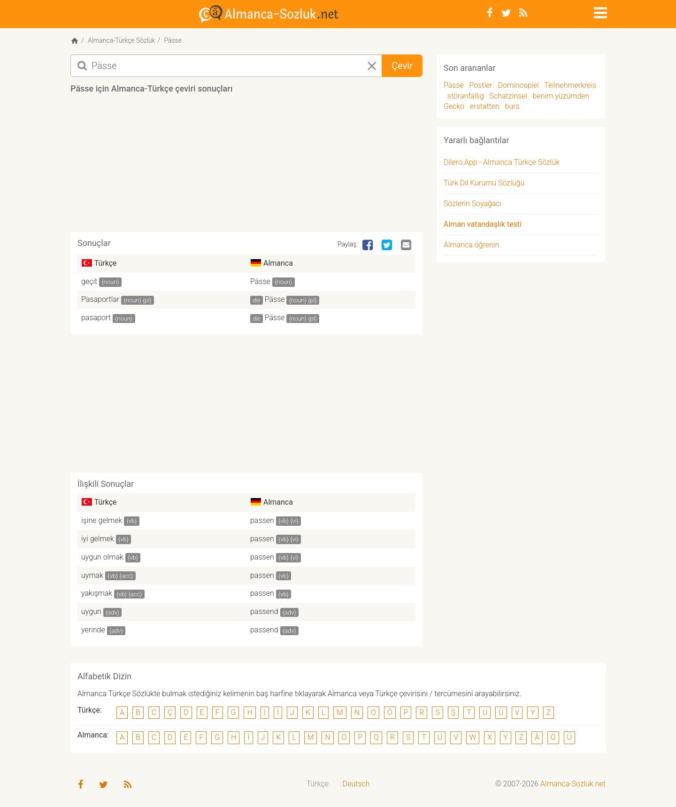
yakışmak (96, 593)
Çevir (402, 65)
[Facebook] (490, 13)
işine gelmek (101, 520)
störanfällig (465, 96)
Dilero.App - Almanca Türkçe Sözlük (502, 162)
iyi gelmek (97, 538)
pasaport (96, 317)
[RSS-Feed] (523, 13)
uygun (91, 611)
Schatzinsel (508, 96)
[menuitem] (318, 784)
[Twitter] (506, 13)
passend (264, 611)
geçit (89, 281)
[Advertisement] (246, 166)
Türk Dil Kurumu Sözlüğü (484, 182)
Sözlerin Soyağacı (472, 203)
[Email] (407, 245)
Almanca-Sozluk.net (573, 783)
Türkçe (318, 783)
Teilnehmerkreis (570, 85)
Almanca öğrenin (471, 244)
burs (512, 106)
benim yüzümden (561, 96)
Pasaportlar (100, 299)
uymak (92, 575)
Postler (480, 85)
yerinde (93, 629)
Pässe (260, 281)
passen (262, 520)
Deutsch (356, 783)
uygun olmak (102, 557)
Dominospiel (518, 85)
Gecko (454, 106)
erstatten (484, 106)
